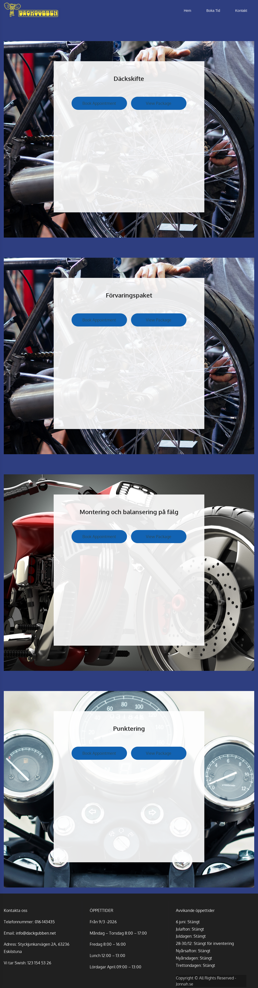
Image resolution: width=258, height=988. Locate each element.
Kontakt (241, 11)
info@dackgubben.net (36, 933)
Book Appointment (99, 103)
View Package (158, 103)
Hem (187, 11)
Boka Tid (213, 11)
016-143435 (45, 921)
